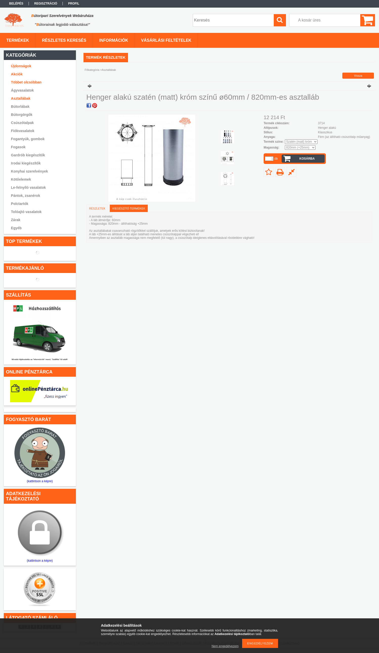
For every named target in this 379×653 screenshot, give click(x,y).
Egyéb (16, 228)
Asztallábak (20, 98)
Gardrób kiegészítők (28, 155)
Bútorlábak (20, 106)
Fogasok (18, 147)
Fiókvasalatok (22, 131)
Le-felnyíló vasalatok (28, 187)
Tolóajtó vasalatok (26, 212)
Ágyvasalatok (22, 90)
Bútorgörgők (21, 115)
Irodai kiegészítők (25, 163)
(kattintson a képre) (40, 481)
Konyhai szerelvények (29, 171)
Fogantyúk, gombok (28, 139)
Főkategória (92, 69)
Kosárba (307, 158)
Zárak (15, 220)
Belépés (16, 3)
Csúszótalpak (22, 123)
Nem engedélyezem (225, 646)
